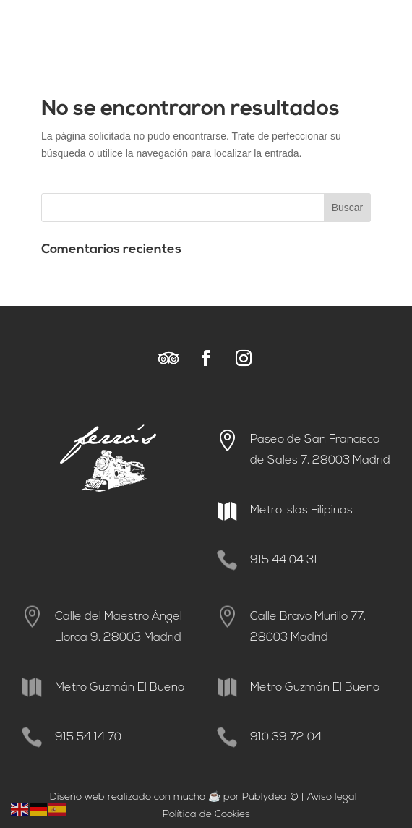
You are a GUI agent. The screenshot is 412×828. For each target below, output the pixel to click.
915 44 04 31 (283, 560)
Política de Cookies (206, 814)
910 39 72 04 (286, 737)
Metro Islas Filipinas (301, 510)
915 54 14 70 (88, 737)
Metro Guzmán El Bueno (119, 687)
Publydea (264, 797)
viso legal (335, 797)
